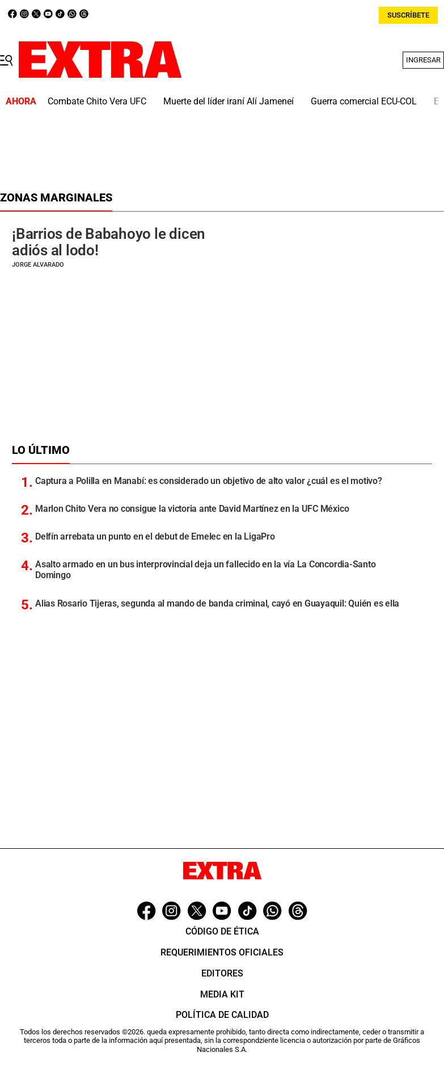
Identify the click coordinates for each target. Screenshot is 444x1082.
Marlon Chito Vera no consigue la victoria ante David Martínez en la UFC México (192, 508)
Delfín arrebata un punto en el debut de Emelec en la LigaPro (155, 536)
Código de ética (222, 931)
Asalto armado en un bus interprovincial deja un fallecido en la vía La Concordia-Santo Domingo (205, 569)
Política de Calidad (222, 1014)
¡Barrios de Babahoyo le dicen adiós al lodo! (108, 242)
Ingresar (423, 60)
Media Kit (222, 994)
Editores (222, 973)
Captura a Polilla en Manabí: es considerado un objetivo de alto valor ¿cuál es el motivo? (208, 480)
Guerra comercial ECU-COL (364, 101)
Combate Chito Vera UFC (97, 101)
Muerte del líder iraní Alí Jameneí (228, 101)
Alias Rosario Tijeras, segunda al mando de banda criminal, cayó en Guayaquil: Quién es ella (217, 603)
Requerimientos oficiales (222, 952)
